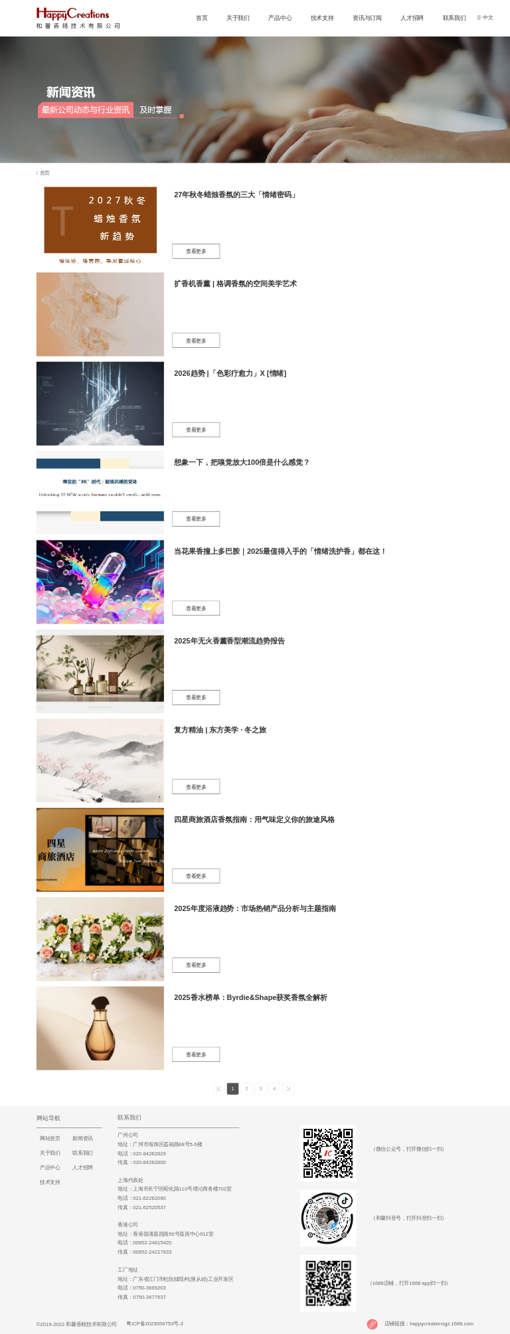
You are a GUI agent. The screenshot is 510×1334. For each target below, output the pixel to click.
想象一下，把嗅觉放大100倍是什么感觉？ (242, 462)
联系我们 (454, 18)
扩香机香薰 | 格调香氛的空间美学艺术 (235, 284)
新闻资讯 (82, 1138)
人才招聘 (412, 18)
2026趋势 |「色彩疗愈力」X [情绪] (230, 373)
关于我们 (238, 18)
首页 (202, 18)
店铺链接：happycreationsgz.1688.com (428, 1324)
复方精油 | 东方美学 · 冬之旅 (220, 730)
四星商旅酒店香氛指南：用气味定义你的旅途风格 (254, 819)
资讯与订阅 (367, 18)
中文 (485, 17)
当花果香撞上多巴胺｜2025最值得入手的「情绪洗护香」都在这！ (280, 552)
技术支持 (322, 18)
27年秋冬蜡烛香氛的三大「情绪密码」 (236, 195)
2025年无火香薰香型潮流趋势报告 (229, 641)
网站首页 (50, 1138)
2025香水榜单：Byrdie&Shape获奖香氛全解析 (250, 998)
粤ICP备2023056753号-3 (153, 1324)
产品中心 (280, 18)
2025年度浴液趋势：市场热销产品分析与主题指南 (255, 908)
